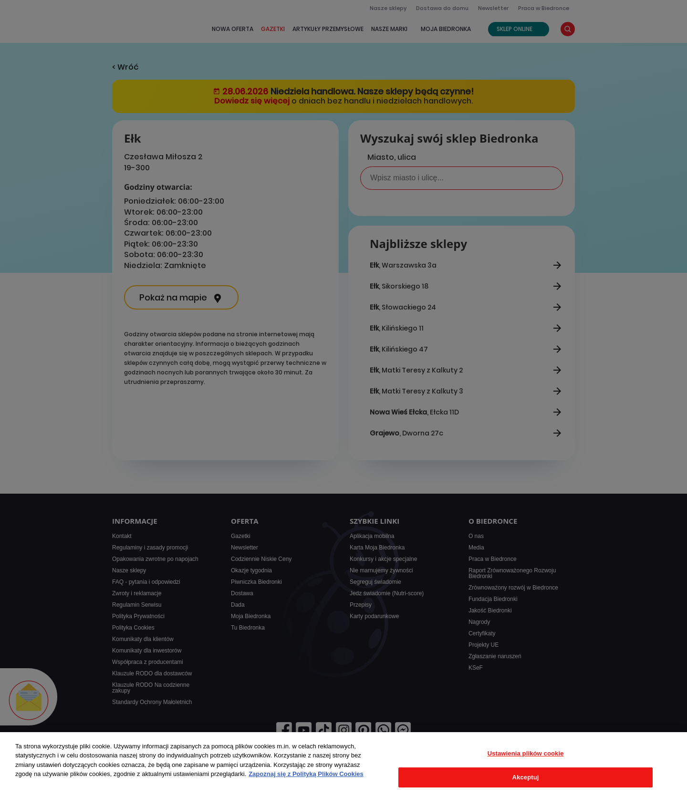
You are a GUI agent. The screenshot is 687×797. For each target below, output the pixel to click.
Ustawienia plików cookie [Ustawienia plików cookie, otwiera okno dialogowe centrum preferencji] (526, 753)
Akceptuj (525, 777)
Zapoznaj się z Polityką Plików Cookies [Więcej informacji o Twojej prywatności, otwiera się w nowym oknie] (306, 773)
